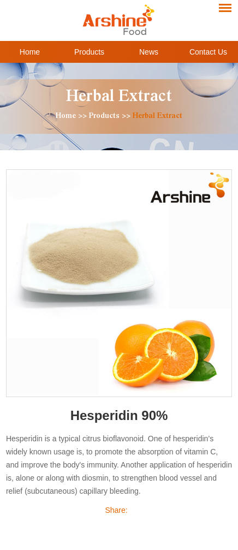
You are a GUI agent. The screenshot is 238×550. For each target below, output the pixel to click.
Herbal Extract (119, 98)
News (148, 52)
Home (30, 52)
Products (89, 52)
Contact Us (208, 52)
